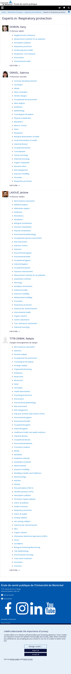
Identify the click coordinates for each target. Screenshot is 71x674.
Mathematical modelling (23, 297)
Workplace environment (23, 286)
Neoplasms (18, 133)
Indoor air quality (20, 514)
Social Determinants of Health (25, 140)
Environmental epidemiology (25, 234)
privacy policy (15, 659)
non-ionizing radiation (22, 521)
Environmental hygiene (23, 253)
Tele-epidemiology (21, 551)
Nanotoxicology (20, 477)
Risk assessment (20, 242)
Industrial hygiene (21, 264)
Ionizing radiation (20, 517)
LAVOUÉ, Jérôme (19, 192)
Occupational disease (22, 148)
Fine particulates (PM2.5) (23, 488)
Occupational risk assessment (25, 99)
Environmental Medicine (23, 443)
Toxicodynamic (19, 151)
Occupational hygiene (22, 260)
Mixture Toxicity (20, 125)
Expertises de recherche (33, 12)
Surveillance (18, 543)
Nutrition (17, 480)
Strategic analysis (20, 365)
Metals (16, 88)
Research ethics (20, 166)
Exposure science (21, 245)
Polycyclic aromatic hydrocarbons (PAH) (29, 414)
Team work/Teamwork (23, 558)
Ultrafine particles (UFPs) (24, 491)
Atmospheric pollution (22, 42)
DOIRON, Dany (18, 26)
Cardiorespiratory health (23, 50)
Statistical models (21, 290)
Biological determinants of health (26, 136)
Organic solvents (20, 316)
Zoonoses (18, 566)
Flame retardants (20, 92)
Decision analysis (20, 354)
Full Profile (14, 65)
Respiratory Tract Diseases (24, 54)
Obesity (17, 484)
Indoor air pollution (21, 503)
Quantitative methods (22, 279)
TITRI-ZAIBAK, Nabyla (22, 338)
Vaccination (18, 562)
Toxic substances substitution (25, 323)
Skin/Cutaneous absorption (24, 201)
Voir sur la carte (9, 595)
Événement (12, 619)
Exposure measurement (23, 271)
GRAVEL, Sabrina (19, 72)
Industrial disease (21, 144)
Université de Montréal (6, 3)
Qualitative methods (22, 458)
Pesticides (18, 177)
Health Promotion (21, 506)
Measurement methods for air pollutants (29, 39)
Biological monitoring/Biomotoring (27, 547)
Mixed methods (20, 465)
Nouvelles (4, 619)
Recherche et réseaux (15, 12)
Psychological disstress (23, 395)
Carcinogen (18, 84)
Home (4, 12)
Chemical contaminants (23, 227)
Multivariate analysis (22, 208)
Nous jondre (8, 599)
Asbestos (17, 350)
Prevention (18, 301)
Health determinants (22, 391)
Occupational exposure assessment (28, 238)
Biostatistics (19, 216)
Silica (16, 529)
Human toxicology (21, 155)
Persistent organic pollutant (24, 499)
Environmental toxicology (23, 555)
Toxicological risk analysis (24, 114)
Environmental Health (22, 61)
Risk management (21, 170)
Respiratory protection (23, 46)
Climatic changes (20, 96)
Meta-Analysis (19, 103)
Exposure (17, 249)
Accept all (35, 654)
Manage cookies (35, 646)
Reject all (35, 650)
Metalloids (18, 454)
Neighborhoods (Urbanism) (24, 35)
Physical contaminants (22, 118)
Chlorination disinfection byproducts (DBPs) (30, 536)
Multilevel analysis (21, 204)
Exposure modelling (21, 174)
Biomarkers (18, 122)
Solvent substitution (21, 319)
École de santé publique (25, 4)
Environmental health (22, 256)
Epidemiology (19, 110)
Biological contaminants (23, 223)
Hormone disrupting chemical (25, 81)
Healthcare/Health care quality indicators (30, 432)
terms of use (28, 659)
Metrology (18, 282)
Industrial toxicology (22, 159)
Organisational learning (23, 369)
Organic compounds (21, 162)
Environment (19, 57)
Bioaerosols (18, 376)
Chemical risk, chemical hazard (25, 308)
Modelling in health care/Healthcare (27, 473)
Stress (16, 540)
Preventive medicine (22, 447)
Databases (18, 107)
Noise (16, 129)
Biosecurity (18, 380)
